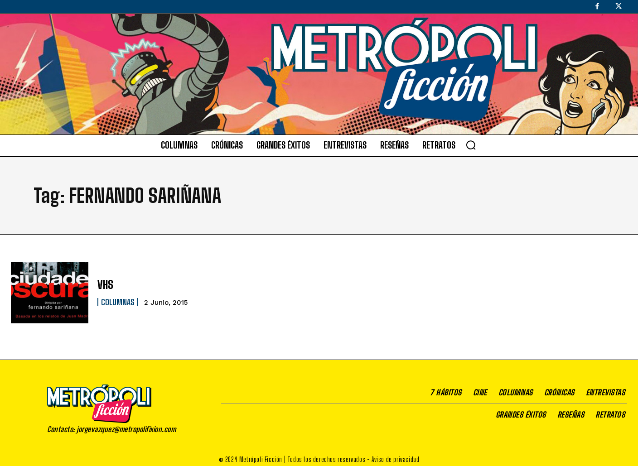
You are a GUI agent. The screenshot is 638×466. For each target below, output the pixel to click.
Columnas (118, 302)
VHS (105, 284)
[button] (471, 145)
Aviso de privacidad (395, 459)
